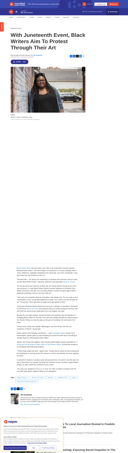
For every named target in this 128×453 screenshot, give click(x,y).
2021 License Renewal (100, 426)
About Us (49, 414)
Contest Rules (74, 430)
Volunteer (73, 426)
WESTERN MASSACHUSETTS (27, 241)
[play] (11, 13)
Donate (114, 5)
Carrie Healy (39, 290)
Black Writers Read (24, 128)
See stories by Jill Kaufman (30, 264)
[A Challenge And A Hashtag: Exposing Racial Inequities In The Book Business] (23, 313)
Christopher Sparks (58, 193)
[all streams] (112, 12)
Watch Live (101, 5)
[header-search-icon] (84, 4)
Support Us (73, 422)
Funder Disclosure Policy (101, 414)
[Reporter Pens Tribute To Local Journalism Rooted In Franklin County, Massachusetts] (23, 287)
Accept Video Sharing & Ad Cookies (15, 448)
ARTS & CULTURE (37, 237)
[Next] (83, 116)
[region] (32, 434)
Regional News (16, 29)
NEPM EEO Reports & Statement (103, 422)
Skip (33, 448)
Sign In (89, 4)
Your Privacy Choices (48, 448)
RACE (74, 237)
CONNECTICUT (63, 237)
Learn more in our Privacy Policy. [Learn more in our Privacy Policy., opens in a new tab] (37, 443)
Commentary (40, 307)
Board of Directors (75, 414)
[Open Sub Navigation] (14, 18)
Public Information (75, 418)
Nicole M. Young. (69, 142)
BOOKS (50, 237)
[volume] (16, 13)
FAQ (95, 418)
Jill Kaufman (37, 56)
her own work (33, 169)
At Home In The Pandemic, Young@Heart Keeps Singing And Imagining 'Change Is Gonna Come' (74, 337)
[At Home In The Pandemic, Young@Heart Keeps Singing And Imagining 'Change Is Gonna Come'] (23, 339)
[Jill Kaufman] (15, 259)
